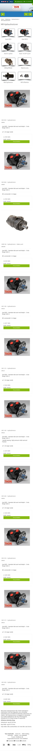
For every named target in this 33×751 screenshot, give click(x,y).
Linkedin (23, 741)
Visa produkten (16, 141)
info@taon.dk (19, 1)
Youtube (17, 741)
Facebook (10, 741)
